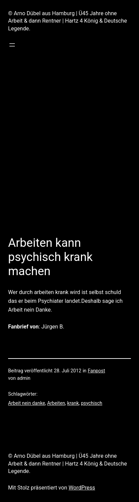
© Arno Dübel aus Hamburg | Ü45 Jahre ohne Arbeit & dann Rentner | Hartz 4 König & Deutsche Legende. (67, 21)
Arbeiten (56, 403)
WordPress (81, 487)
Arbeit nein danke (26, 403)
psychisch (91, 403)
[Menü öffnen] (12, 45)
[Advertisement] (69, 152)
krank (73, 403)
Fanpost (96, 370)
